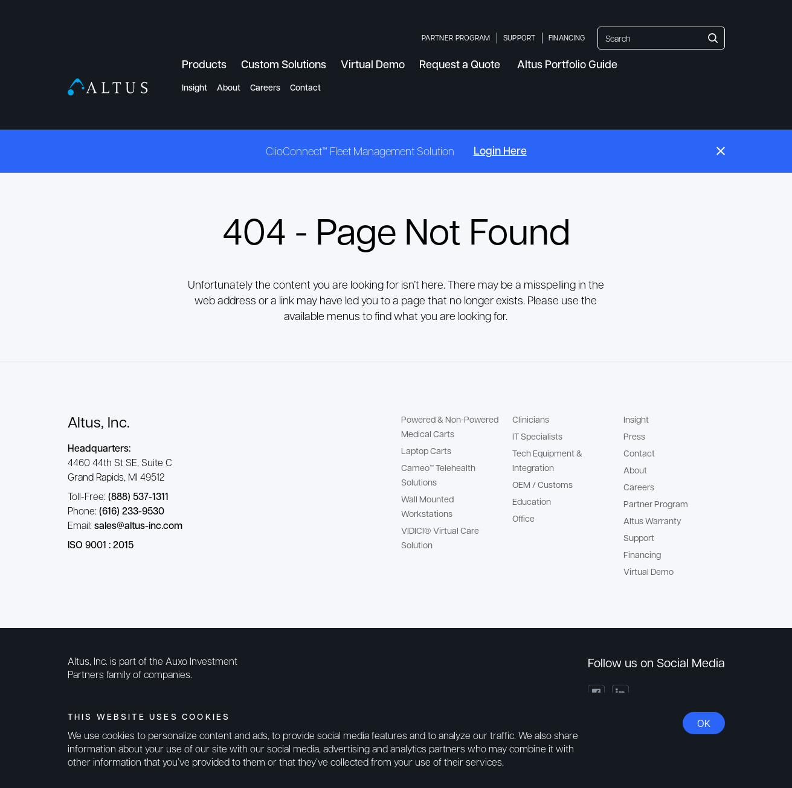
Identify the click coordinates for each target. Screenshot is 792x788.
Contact (305, 87)
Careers (265, 87)
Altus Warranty (652, 520)
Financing (567, 37)
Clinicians (530, 419)
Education (531, 501)
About (228, 87)
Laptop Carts (426, 450)
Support (519, 37)
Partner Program (456, 37)
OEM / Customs (542, 484)
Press (634, 436)
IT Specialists (537, 436)
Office (523, 518)
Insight (194, 87)
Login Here (500, 150)
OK (703, 723)
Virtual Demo (648, 571)
